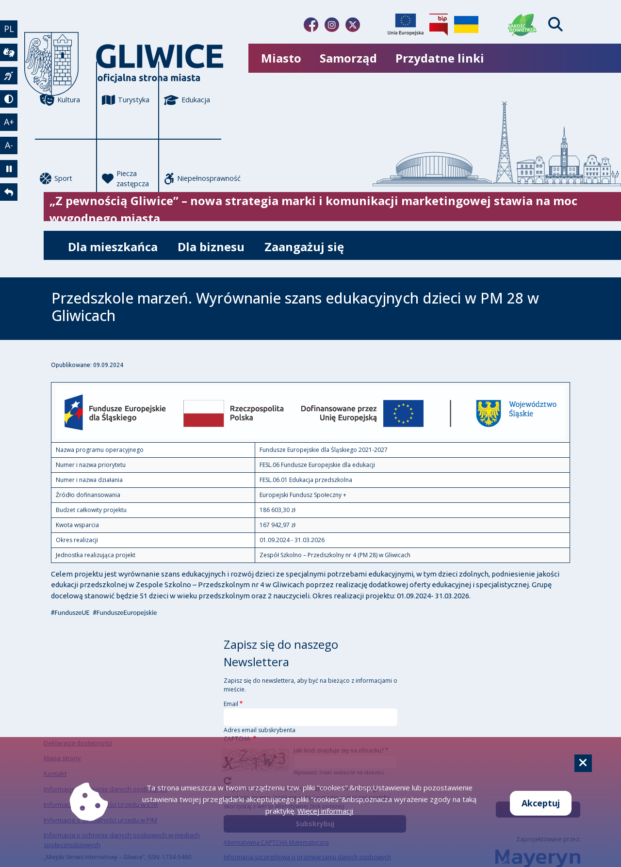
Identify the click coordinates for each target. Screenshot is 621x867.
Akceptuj (541, 803)
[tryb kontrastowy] (8, 99)
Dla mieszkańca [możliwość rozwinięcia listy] (113, 247)
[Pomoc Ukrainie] (466, 24)
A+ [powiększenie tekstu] (9, 122)
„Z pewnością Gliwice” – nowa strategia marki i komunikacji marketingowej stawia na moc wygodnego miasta (313, 209)
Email (231, 704)
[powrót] (8, 192)
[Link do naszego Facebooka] (311, 24)
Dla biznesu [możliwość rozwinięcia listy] (211, 247)
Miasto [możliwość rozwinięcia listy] (281, 58)
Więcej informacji (325, 811)
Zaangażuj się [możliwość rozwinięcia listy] (304, 247)
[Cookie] (583, 763)
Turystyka (125, 100)
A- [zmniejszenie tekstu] (9, 145)
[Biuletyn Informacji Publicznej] (438, 24)
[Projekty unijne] (406, 24)
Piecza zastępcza (125, 179)
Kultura (60, 100)
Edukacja (187, 100)
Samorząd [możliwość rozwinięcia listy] (348, 58)
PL (9, 28)
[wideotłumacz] (8, 52)
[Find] (555, 24)
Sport (56, 178)
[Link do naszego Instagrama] (332, 24)
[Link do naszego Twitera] (352, 24)
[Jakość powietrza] (522, 24)
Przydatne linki (439, 58)
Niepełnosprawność (192, 178)
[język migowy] (8, 75)
